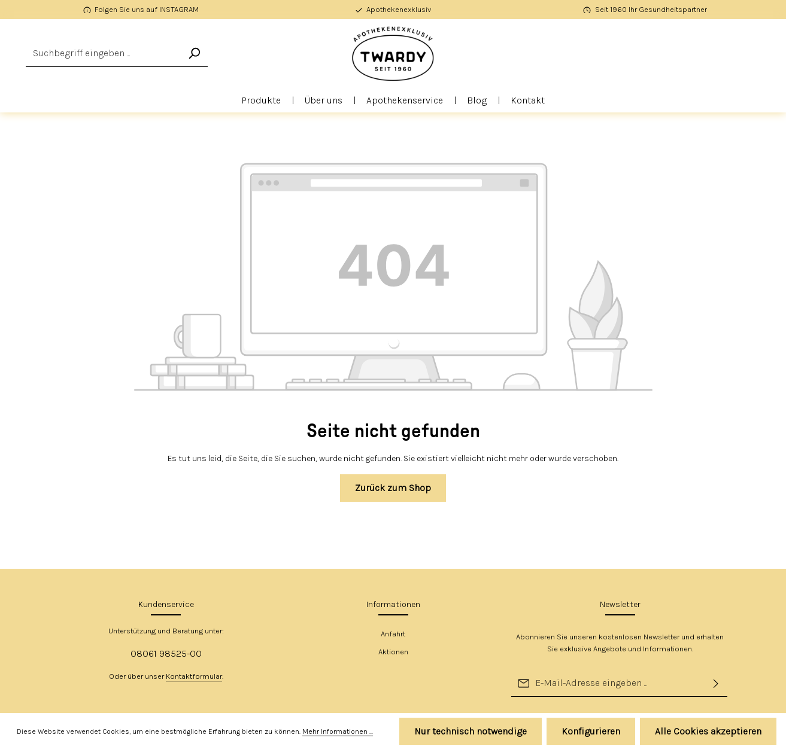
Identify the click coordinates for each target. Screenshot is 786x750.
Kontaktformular (194, 676)
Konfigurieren (591, 731)
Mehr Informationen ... (337, 731)
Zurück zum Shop (393, 487)
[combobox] (103, 53)
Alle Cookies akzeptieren (708, 731)
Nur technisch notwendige (470, 731)
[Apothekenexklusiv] (393, 9)
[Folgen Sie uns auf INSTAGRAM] (141, 9)
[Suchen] (194, 53)
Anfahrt (393, 633)
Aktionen (393, 651)
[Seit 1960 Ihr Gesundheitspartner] (645, 9)
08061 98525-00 (166, 653)
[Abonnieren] (716, 683)
